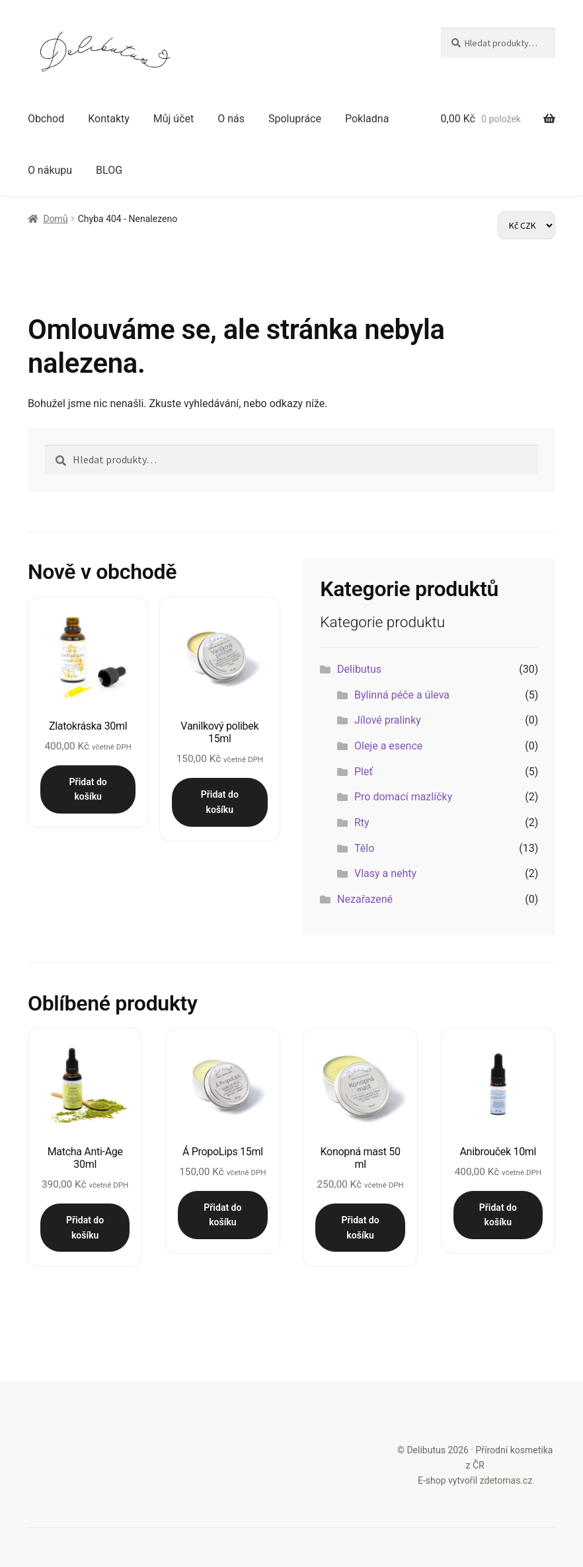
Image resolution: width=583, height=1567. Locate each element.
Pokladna (367, 118)
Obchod (46, 118)
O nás (231, 118)
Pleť (363, 771)
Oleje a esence (388, 746)
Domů (55, 218)
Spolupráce (294, 118)
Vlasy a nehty (385, 873)
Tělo (364, 848)
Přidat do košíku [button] (88, 789)
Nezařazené (365, 899)
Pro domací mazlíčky (403, 796)
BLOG (109, 170)
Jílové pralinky (387, 720)
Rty (361, 822)
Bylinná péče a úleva (401, 695)
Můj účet (173, 118)
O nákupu (50, 170)
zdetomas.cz (506, 1479)
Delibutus (359, 669)
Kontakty (109, 118)
